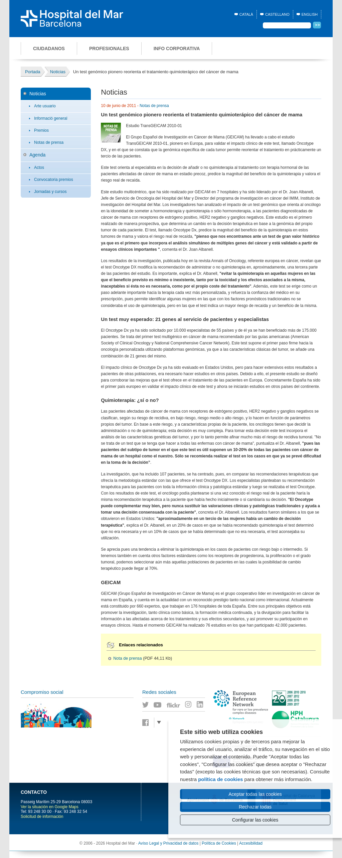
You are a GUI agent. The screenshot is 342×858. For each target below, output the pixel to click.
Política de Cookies (219, 843)
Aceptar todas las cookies (255, 794)
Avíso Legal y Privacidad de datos (168, 843)
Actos (39, 167)
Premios (41, 130)
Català (246, 14)
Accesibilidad (251, 843)
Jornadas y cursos (50, 191)
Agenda (37, 154)
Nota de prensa (127, 658)
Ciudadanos (49, 48)
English (310, 14)
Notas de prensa (48, 142)
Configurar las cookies (255, 820)
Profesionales (109, 48)
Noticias (37, 93)
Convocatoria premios (53, 179)
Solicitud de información (42, 816)
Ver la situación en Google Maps (49, 807)
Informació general (50, 118)
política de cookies (220, 779)
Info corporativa (177, 48)
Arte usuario (45, 106)
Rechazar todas (255, 807)
